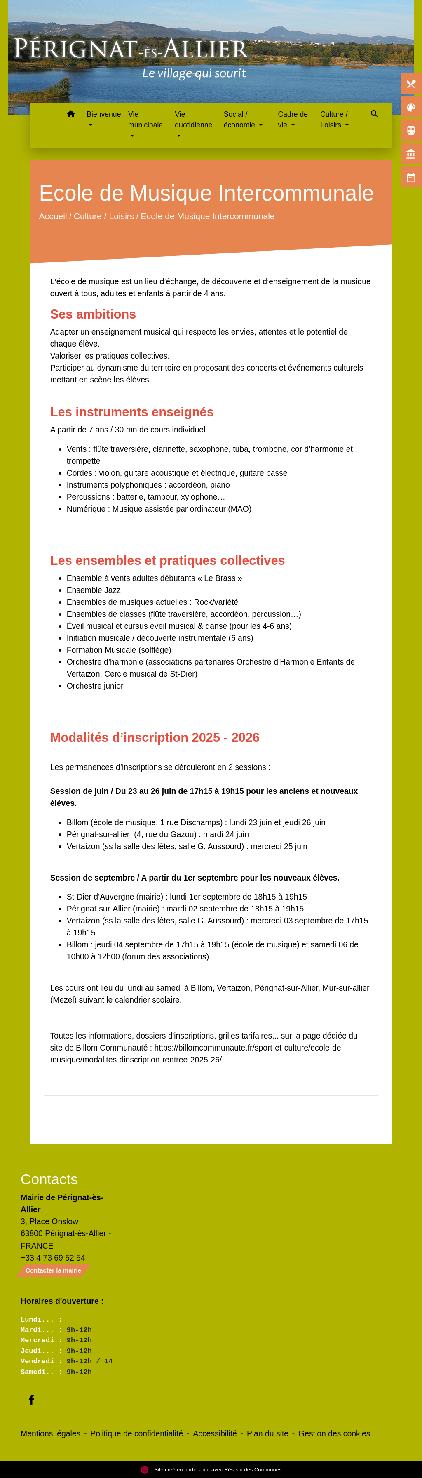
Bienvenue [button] (104, 114)
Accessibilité (215, 1433)
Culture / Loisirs (103, 216)
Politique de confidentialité (136, 1433)
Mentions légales (50, 1433)
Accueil (53, 216)
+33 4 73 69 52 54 (53, 1257)
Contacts (49, 1179)
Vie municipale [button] (145, 119)
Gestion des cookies (334, 1433)
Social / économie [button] (240, 119)
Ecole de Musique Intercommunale (207, 216)
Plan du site (267, 1433)
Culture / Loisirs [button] (334, 119)
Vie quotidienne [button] (193, 119)
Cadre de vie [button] (293, 119)
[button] (71, 115)
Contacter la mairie (53, 1270)
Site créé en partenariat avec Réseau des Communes (211, 1469)
